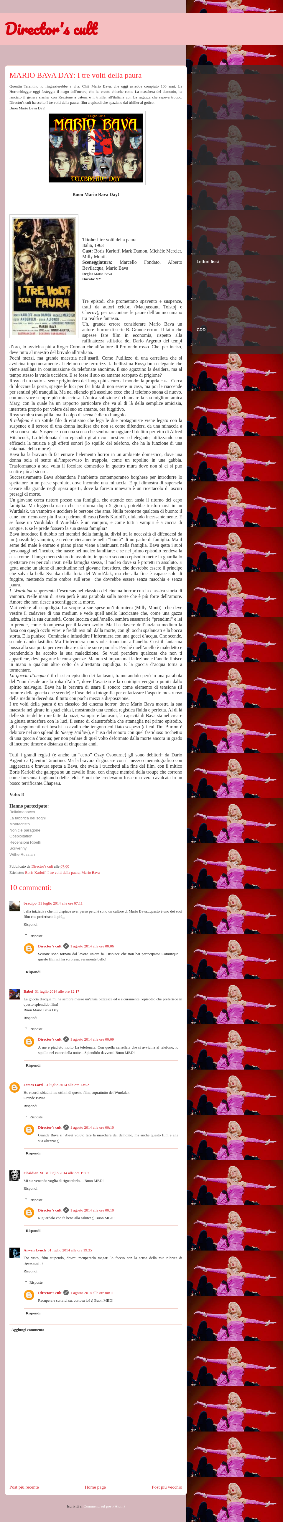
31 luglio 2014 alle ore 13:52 (67, 1085)
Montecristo (19, 824)
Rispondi (30, 924)
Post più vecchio (167, 1486)
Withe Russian (22, 854)
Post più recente (24, 1486)
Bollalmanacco (22, 812)
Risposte (36, 935)
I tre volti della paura (63, 872)
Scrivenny (18, 848)
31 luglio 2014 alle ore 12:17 (57, 991)
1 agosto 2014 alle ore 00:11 (92, 1292)
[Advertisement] (220, 156)
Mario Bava (91, 872)
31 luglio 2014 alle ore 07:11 (60, 903)
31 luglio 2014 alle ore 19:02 (67, 1173)
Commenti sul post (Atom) (104, 1506)
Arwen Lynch (35, 1250)
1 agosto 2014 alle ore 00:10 (92, 1127)
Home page (95, 1486)
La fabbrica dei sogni (27, 818)
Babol (28, 991)
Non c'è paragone (24, 830)
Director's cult (51, 29)
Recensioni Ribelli (25, 842)
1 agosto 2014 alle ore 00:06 (92, 946)
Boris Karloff (35, 872)
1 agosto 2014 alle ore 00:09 (92, 1039)
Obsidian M (33, 1173)
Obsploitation (20, 836)
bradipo (30, 903)
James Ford (33, 1085)
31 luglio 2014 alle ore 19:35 (69, 1250)
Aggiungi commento (28, 1329)
